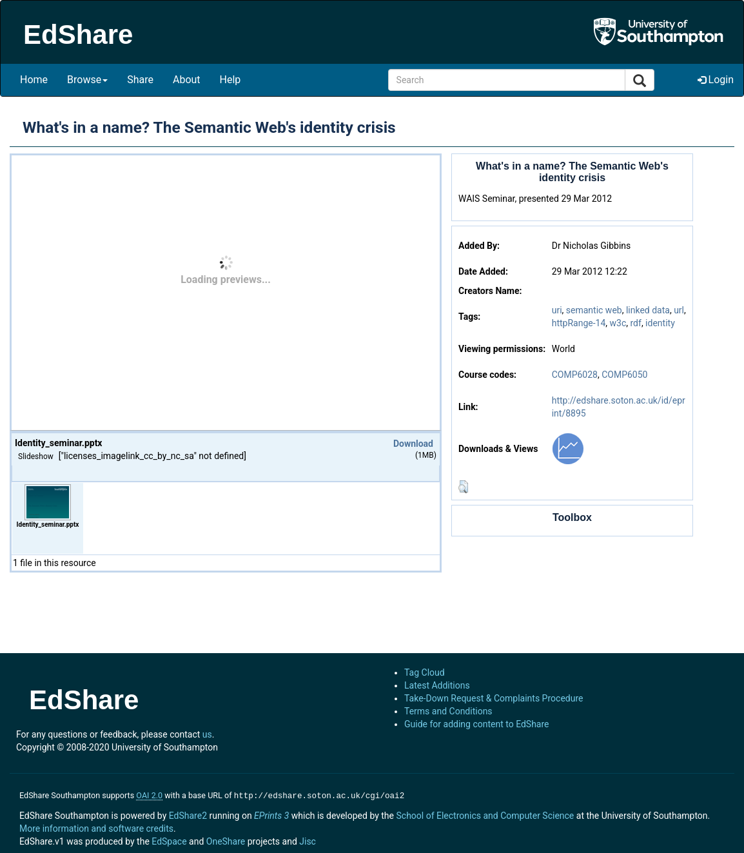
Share (140, 80)
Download (413, 443)
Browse (87, 80)
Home (34, 80)
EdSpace (169, 840)
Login (716, 80)
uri (557, 310)
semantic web (594, 310)
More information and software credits (96, 827)
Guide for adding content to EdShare (476, 724)
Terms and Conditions (448, 711)
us (207, 734)
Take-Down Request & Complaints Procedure (493, 698)
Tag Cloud (424, 672)
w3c (618, 323)
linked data (648, 310)
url (679, 310)
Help (230, 80)
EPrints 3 (271, 814)
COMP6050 (624, 374)
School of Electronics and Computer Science (485, 814)
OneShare (225, 840)
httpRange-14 (579, 323)
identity (660, 323)
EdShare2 (188, 814)
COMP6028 (575, 374)
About (187, 80)
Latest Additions (437, 685)
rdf (635, 323)
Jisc (307, 840)
